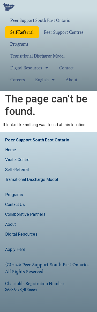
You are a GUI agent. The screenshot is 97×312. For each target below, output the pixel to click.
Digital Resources (29, 68)
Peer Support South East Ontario (40, 20)
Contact (66, 67)
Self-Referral (22, 32)
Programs (19, 44)
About (71, 79)
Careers (17, 79)
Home (10, 149)
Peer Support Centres (64, 32)
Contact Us (15, 204)
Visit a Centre (17, 159)
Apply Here (15, 249)
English (45, 79)
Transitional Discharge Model (37, 55)
